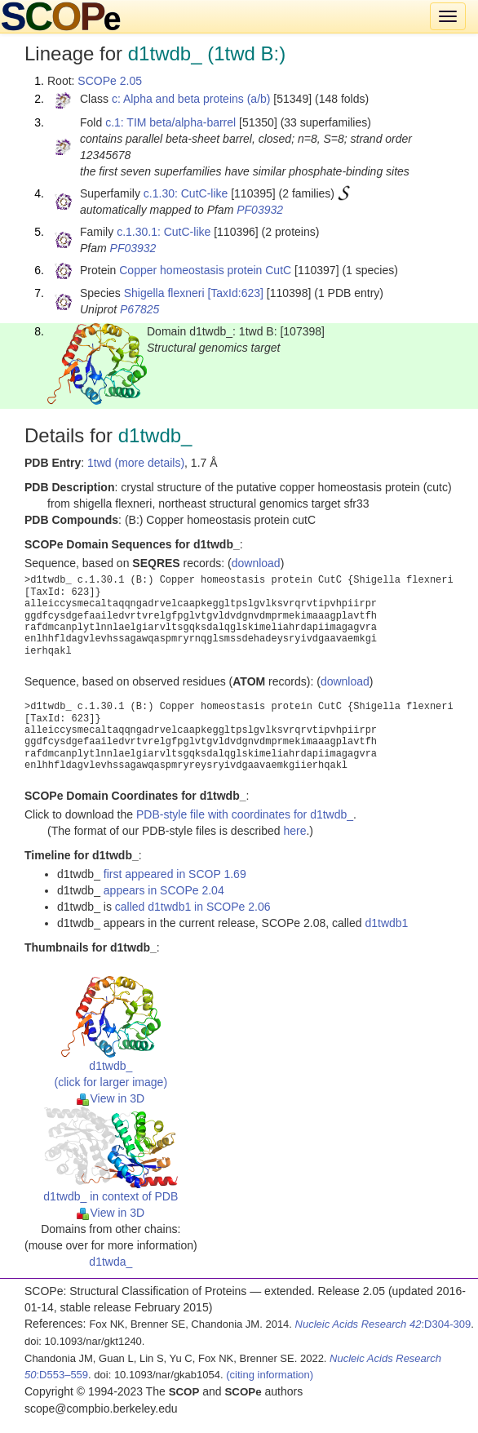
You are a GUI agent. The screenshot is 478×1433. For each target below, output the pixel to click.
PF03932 (260, 209)
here (294, 830)
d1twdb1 (386, 922)
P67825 (139, 309)
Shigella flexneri (164, 292)
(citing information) (269, 1375)
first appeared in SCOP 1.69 (175, 874)
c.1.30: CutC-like (186, 193)
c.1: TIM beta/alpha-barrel (170, 122)
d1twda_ (110, 1261)
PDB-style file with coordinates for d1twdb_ (244, 814)
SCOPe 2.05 (109, 80)
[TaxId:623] (235, 292)
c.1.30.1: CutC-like (163, 231)
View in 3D (110, 1098)
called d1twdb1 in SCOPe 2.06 (193, 906)
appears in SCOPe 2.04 (164, 890)
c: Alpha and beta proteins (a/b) (191, 98)
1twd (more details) (135, 462)
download (256, 563)
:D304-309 (383, 1324)
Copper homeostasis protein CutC (205, 270)
